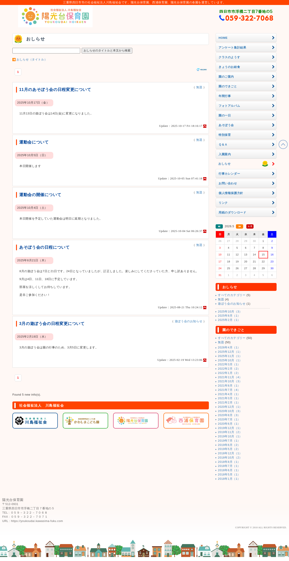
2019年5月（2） (229, 449)
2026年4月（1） (229, 347)
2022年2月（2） (229, 368)
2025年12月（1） (230, 351)
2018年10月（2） (230, 457)
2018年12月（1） (230, 453)
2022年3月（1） (229, 364)
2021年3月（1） (229, 398)
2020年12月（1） (230, 406)
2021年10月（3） (230, 381)
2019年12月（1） (230, 428)
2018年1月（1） (229, 478)
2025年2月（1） (229, 320)
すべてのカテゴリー (232, 295)
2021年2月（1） (229, 402)
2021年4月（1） (229, 394)
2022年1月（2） (229, 373)
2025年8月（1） (229, 315)
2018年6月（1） (229, 470)
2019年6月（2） (229, 445)
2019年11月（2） (230, 432)
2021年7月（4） (229, 390)
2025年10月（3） (230, 311)
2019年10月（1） (230, 436)
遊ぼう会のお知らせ (189, 321)
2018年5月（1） (229, 474)
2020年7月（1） (229, 419)
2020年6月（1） (229, 423)
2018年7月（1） (229, 466)
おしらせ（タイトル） (31, 59)
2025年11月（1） (230, 356)
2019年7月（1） (229, 440)
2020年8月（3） (229, 415)
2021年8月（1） (229, 385)
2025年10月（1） (230, 360)
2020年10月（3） (230, 411)
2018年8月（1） (229, 462)
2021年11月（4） (230, 377)
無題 (199, 87)
